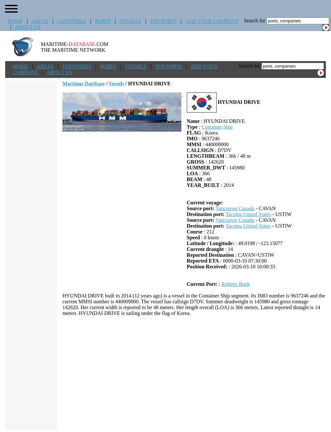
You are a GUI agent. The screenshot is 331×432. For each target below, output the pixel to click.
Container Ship (216, 127)
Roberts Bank (235, 284)
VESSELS (131, 21)
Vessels (116, 83)
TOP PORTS (163, 21)
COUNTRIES (71, 21)
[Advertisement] (194, 373)
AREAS (39, 21)
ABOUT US (27, 27)
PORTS (103, 21)
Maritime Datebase (83, 83)
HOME (15, 21)
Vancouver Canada (235, 208)
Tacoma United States (248, 214)
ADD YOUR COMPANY (212, 21)
